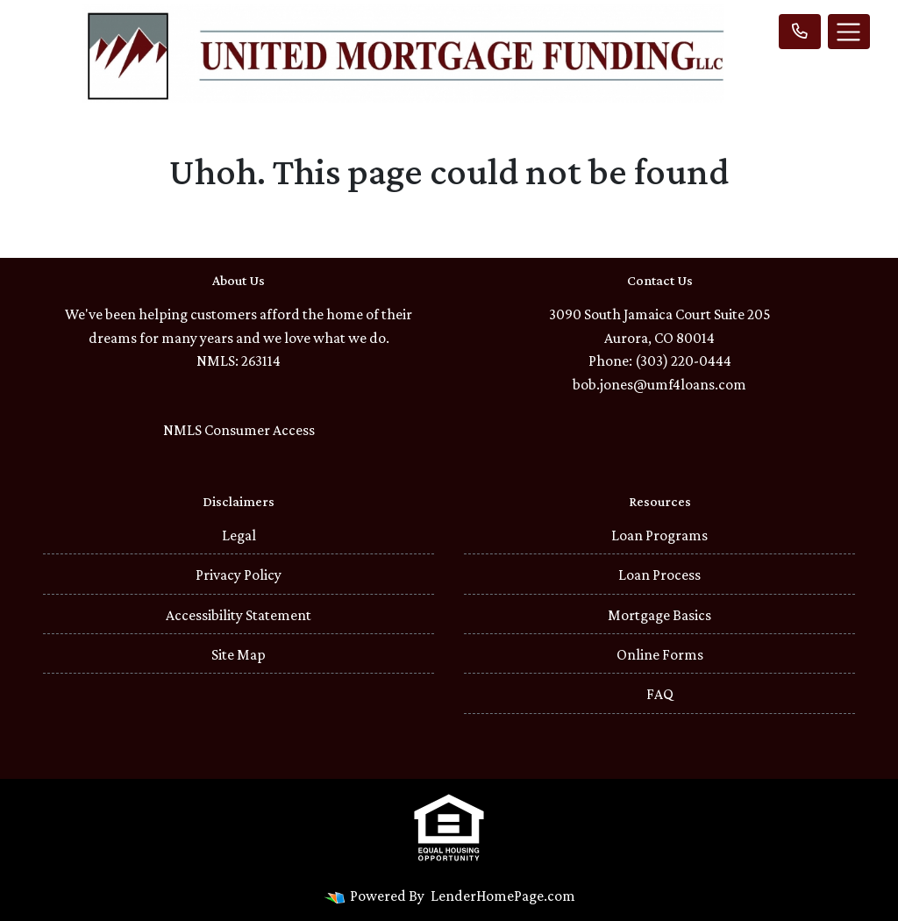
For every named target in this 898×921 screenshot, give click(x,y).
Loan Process (659, 574)
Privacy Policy (239, 574)
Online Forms (659, 654)
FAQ (660, 694)
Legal (239, 535)
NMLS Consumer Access (239, 430)
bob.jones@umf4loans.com (659, 384)
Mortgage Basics (659, 615)
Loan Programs (659, 535)
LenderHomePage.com (503, 895)
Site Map (238, 654)
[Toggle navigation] (849, 31)
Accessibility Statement (238, 615)
